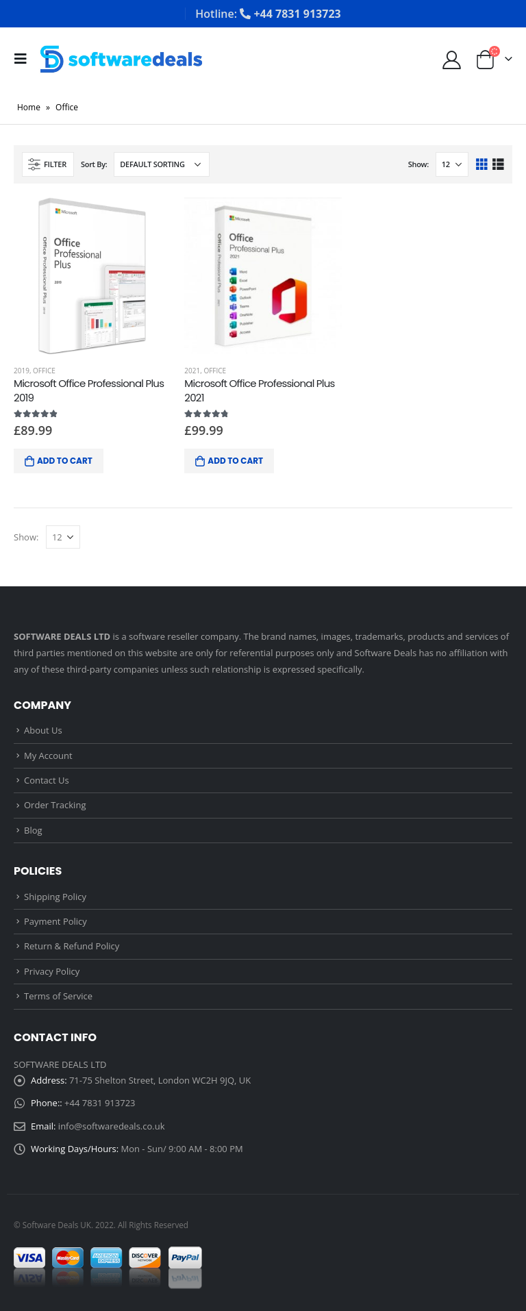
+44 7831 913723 (99, 1103)
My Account (48, 755)
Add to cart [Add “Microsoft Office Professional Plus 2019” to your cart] (64, 460)
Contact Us (46, 780)
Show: (418, 164)
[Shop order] (162, 164)
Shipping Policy (55, 896)
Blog (33, 830)
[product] (92, 275)
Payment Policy (55, 921)
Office (44, 370)
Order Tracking (55, 805)
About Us (43, 730)
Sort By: (94, 164)
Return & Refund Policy (71, 946)
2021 (192, 370)
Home (28, 107)
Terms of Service (58, 996)
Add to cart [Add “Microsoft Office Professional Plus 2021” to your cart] (235, 460)
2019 (21, 370)
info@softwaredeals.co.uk (111, 1126)
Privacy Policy (51, 971)
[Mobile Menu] (25, 59)
